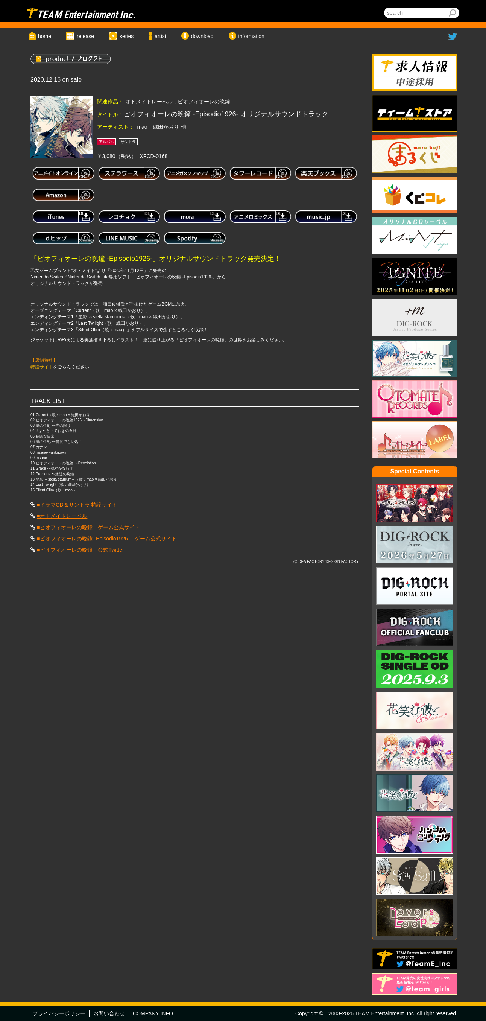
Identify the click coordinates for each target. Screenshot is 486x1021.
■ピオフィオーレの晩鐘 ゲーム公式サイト (88, 527)
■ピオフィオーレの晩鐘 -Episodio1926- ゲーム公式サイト (107, 539)
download (202, 36)
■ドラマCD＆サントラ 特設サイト (77, 505)
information (251, 36)
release (85, 36)
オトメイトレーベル (149, 102)
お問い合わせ (109, 1013)
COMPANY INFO (153, 1013)
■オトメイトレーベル (62, 516)
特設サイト (41, 367)
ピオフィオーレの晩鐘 (204, 102)
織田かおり (166, 127)
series (127, 36)
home (44, 36)
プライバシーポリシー (59, 1013)
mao (142, 127)
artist (160, 36)
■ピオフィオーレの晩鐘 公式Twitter (80, 550)
